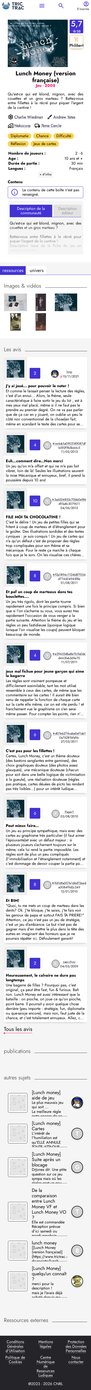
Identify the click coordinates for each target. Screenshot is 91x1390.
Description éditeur (67, 211)
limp (69, 372)
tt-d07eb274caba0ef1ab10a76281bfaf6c (69, 735)
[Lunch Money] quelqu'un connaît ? (49, 1274)
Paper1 (69, 812)
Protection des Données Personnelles (76, 1346)
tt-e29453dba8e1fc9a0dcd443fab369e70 (69, 656)
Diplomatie (19, 136)
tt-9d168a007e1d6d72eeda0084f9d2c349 (69, 885)
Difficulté (63, 136)
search (61, 6)
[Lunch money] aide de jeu (46, 1095)
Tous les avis (18, 1029)
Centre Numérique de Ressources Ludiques (46, 1366)
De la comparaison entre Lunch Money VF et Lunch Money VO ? (49, 1203)
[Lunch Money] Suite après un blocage (46, 1159)
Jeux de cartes (44, 144)
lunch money (44, 1242)
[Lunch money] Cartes (46, 1125)
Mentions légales (45, 1344)
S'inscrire (83, 9)
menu (42, 6)
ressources (13, 270)
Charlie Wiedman (28, 117)
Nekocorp (22, 126)
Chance (42, 136)
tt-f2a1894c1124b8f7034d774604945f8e (69, 576)
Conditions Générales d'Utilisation (15, 1346)
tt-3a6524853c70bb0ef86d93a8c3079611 (69, 501)
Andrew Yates (64, 117)
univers (37, 270)
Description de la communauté (31, 211)
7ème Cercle (51, 126)
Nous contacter (75, 1360)
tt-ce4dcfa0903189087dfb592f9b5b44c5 (69, 445)
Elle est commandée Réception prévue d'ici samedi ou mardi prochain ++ (48, 1228)
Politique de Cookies (15, 1360)
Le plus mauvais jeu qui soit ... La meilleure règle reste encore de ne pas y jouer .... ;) (47, 1108)
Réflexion (18, 144)
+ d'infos (45, 174)
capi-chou (69, 962)
